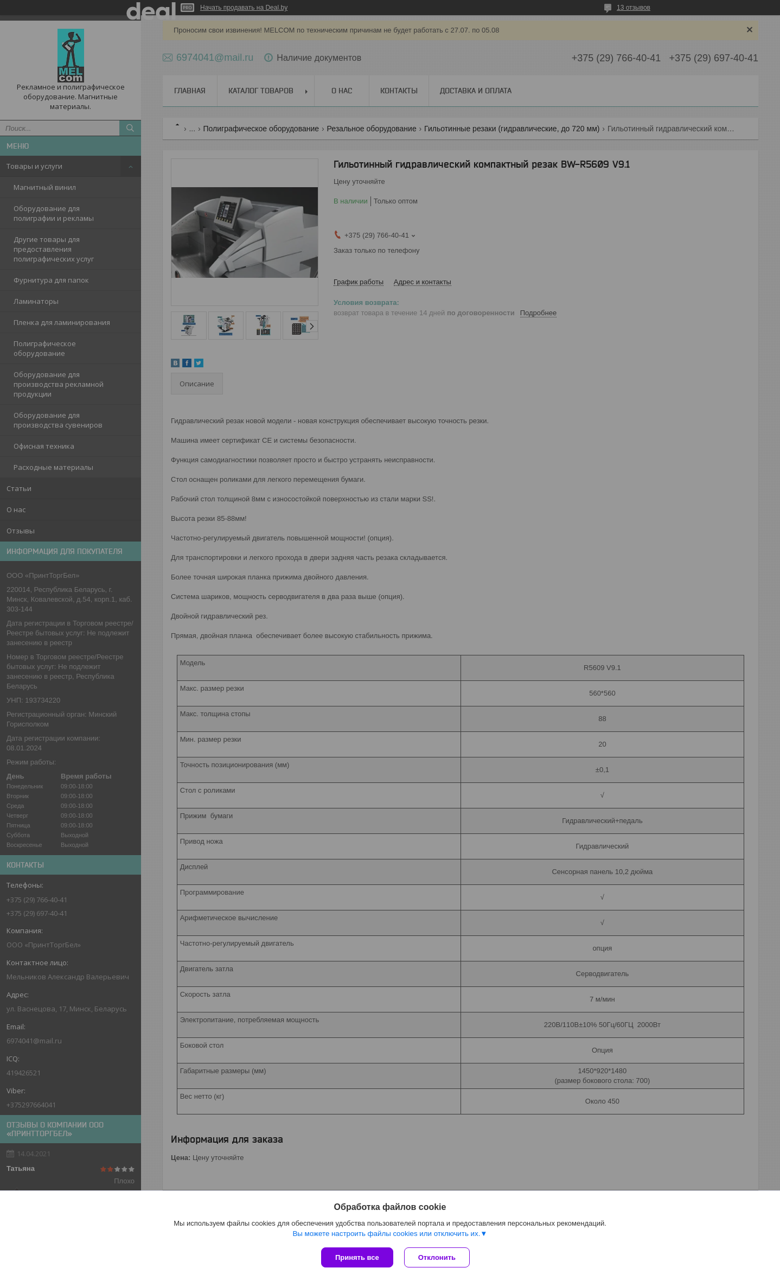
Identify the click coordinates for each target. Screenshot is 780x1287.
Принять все (357, 1257)
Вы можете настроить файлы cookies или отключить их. (386, 1233)
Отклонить (437, 1257)
